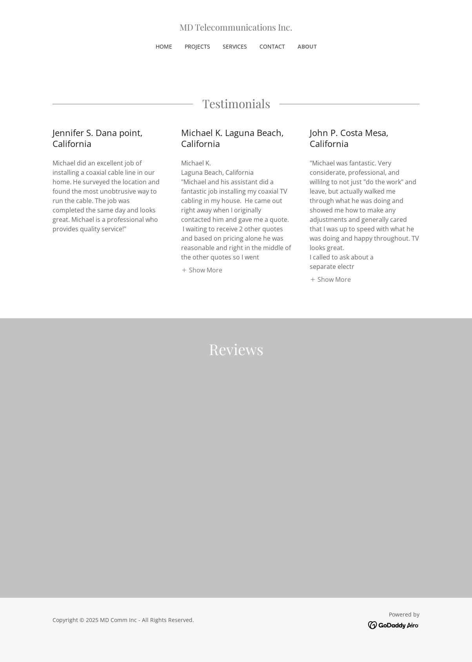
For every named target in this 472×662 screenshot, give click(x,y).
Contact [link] (272, 46)
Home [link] (164, 46)
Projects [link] (197, 46)
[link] (236, 28)
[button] (201, 269)
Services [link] (235, 46)
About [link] (307, 46)
